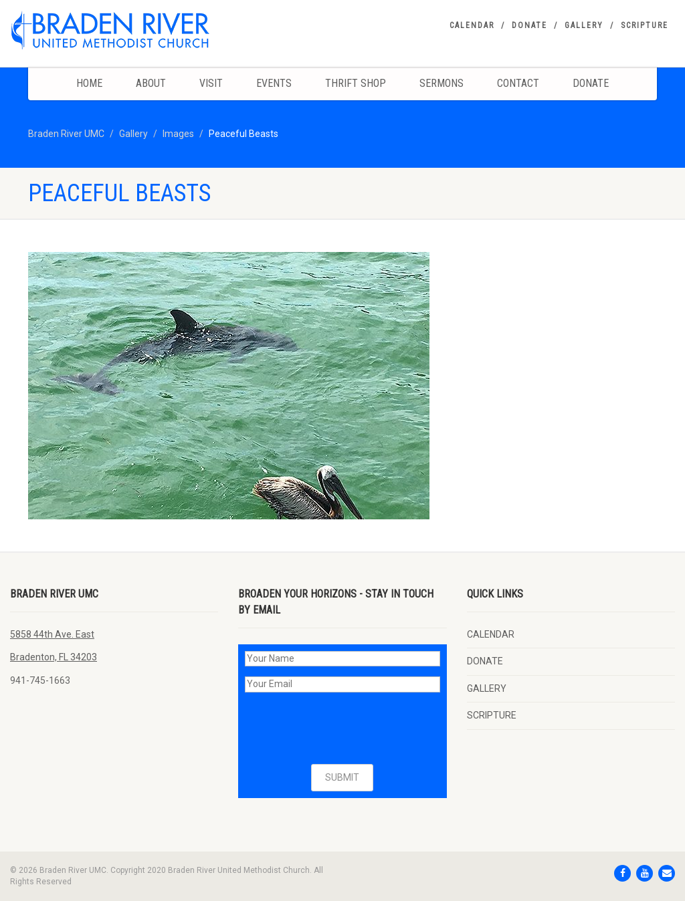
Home (89, 83)
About (151, 83)
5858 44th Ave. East (52, 634)
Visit (211, 83)
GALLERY (584, 25)
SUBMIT (342, 777)
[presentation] (346, 728)
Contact (518, 83)
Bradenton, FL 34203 (53, 657)
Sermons (441, 83)
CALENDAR (472, 25)
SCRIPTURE (644, 25)
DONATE (529, 25)
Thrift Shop (355, 83)
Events (274, 83)
